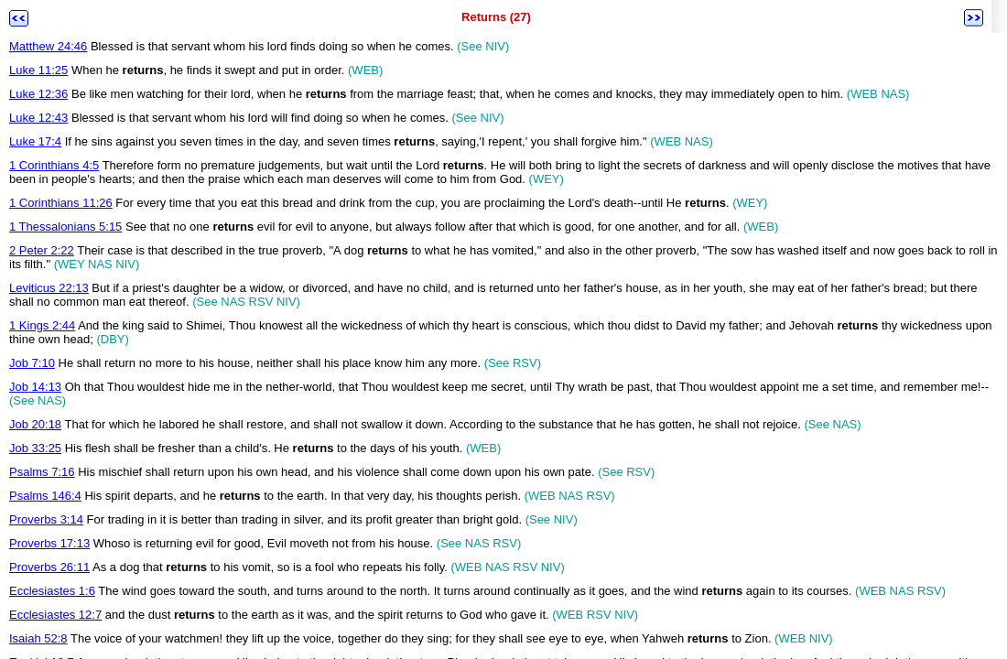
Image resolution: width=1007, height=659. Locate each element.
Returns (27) (496, 17)
